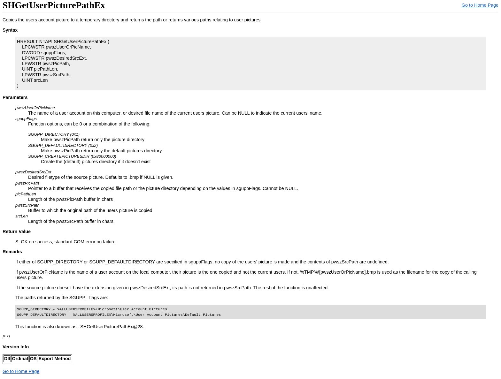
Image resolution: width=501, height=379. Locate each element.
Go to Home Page (480, 5)
